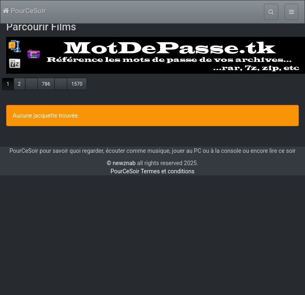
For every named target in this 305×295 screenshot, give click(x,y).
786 (46, 84)
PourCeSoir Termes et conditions (152, 171)
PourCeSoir (24, 11)
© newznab (121, 163)
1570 (77, 84)
